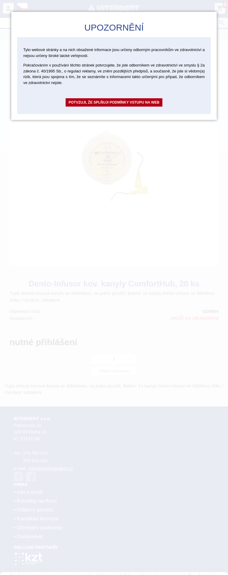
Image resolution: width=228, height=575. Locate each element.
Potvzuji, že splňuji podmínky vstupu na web (114, 102)
